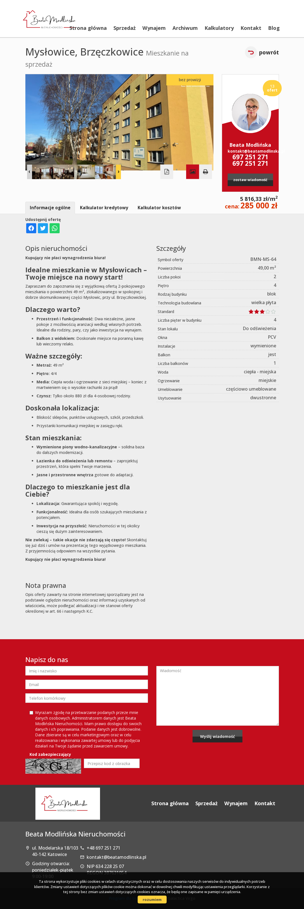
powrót (269, 52)
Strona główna (88, 28)
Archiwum (185, 28)
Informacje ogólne (50, 208)
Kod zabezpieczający (50, 754)
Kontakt (250, 28)
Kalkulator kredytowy (104, 208)
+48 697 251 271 (103, 848)
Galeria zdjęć (192, 171)
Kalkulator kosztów (159, 208)
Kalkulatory (219, 28)
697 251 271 (250, 157)
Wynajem (154, 28)
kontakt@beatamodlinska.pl (250, 151)
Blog (274, 28)
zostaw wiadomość (250, 179)
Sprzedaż (124, 28)
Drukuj (205, 171)
